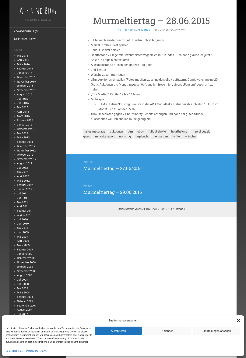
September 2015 (26, 90)
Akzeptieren (118, 331)
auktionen (116, 131)
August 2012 (24, 163)
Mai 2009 (22, 236)
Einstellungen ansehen (216, 331)
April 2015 (23, 111)
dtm (130, 131)
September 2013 (26, 128)
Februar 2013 (25, 141)
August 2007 (24, 309)
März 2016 (23, 64)
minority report (105, 136)
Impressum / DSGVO (36, 351)
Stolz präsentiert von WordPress (134, 209)
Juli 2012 (22, 167)
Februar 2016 (25, 68)
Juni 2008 (23, 283)
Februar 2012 (25, 184)
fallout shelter (157, 131)
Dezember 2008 (26, 258)
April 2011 (23, 206)
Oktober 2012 (25, 154)
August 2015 (24, 94)
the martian (160, 136)
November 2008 (26, 262)
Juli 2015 (22, 98)
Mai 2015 (22, 107)
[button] (238, 320)
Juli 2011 (22, 193)
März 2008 (23, 292)
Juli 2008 (22, 279)
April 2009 (23, 240)
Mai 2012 (22, 171)
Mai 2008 (22, 288)
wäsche (190, 136)
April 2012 (23, 176)
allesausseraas (95, 131)
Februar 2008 (25, 296)
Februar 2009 (25, 249)
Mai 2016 (22, 55)
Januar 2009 (24, 253)
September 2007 (26, 305)
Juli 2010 (22, 219)
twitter (176, 136)
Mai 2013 (22, 133)
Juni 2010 (23, 223)
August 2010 (24, 215)
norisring (125, 136)
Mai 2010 (22, 227)
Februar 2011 (25, 210)
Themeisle (179, 209)
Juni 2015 (23, 103)
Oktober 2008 (25, 266)
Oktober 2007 (25, 301)
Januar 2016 (24, 72)
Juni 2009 (23, 232)
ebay (140, 131)
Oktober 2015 (25, 85)
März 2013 (23, 137)
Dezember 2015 (26, 77)
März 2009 (23, 245)
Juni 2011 (23, 197)
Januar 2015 (24, 124)
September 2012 (26, 159)
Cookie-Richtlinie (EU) (26, 31)
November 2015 (26, 81)
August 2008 (24, 275)
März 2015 (23, 116)
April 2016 (23, 60)
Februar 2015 (25, 120)
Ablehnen (167, 331)
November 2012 (26, 150)
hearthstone (179, 131)
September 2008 (26, 271)
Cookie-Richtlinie (14, 351)
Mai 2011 (22, 202)
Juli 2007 (22, 314)
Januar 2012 (24, 189)
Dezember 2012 (26, 146)
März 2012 (23, 180)
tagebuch (141, 136)
